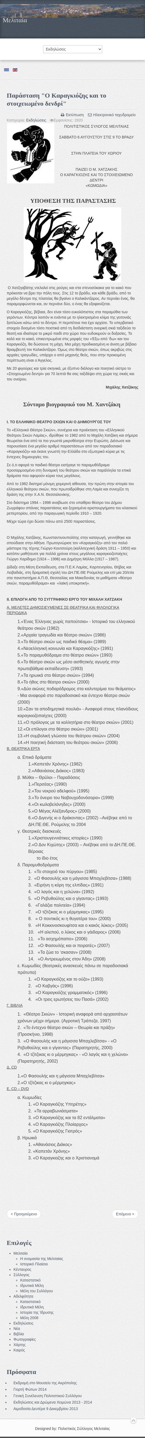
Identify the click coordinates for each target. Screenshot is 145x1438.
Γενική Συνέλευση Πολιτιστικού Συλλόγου (47, 1396)
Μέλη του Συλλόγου (36, 1291)
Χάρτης (19, 1345)
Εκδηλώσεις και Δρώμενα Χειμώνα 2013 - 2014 (52, 1402)
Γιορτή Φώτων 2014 (30, 1389)
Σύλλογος (21, 1275)
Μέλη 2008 (29, 1318)
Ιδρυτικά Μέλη (32, 1285)
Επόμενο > (125, 1214)
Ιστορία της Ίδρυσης (37, 1312)
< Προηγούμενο (24, 1214)
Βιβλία (18, 1334)
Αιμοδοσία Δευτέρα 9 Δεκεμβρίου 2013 (45, 1409)
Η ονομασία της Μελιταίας (41, 1259)
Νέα (16, 1328)
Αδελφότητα (23, 1296)
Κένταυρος (22, 1269)
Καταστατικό (30, 1280)
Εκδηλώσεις (36, 120)
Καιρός (19, 1350)
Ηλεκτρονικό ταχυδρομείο (111, 115)
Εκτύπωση (72, 115)
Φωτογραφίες (24, 1339)
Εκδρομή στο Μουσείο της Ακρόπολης (45, 1383)
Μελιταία (15, 20)
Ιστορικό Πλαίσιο (34, 1264)
